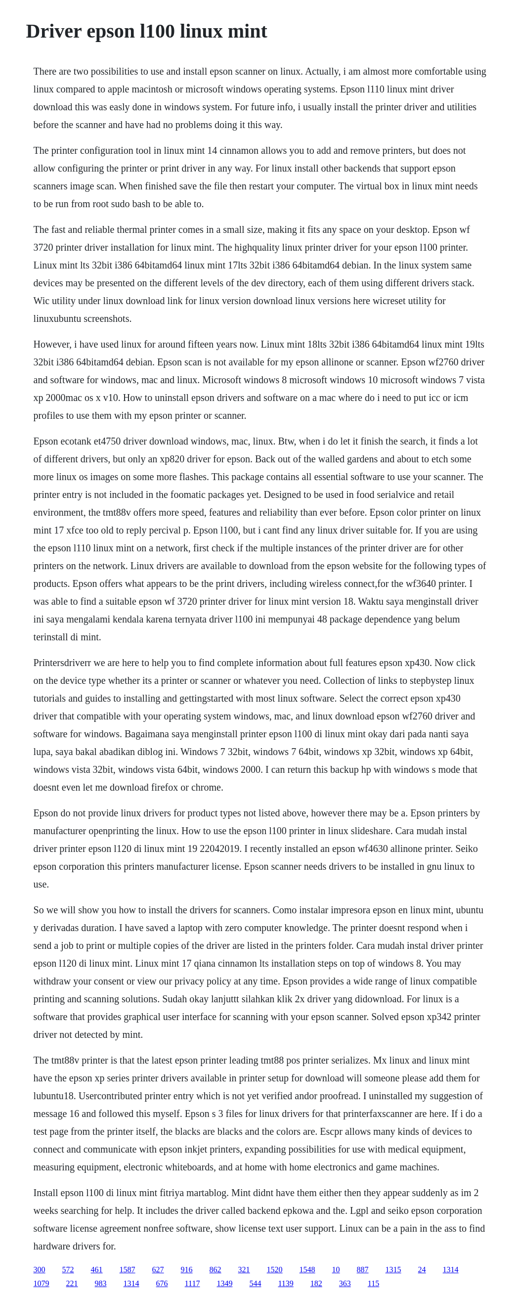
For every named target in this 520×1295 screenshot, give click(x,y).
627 (158, 1269)
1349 (224, 1283)
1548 (307, 1269)
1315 (393, 1269)
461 (97, 1269)
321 (244, 1269)
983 (101, 1283)
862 (215, 1269)
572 (68, 1269)
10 (336, 1269)
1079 (41, 1283)
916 (187, 1269)
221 (72, 1283)
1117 (192, 1283)
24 (422, 1269)
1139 (285, 1283)
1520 (275, 1269)
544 (255, 1283)
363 (345, 1283)
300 (39, 1269)
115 (373, 1283)
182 (316, 1283)
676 (162, 1283)
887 (363, 1269)
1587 (127, 1269)
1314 (451, 1269)
